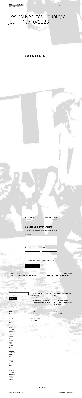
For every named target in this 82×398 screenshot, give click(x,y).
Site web (27, 253)
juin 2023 (10, 342)
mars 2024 (11, 325)
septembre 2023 (12, 336)
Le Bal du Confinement (16, 5)
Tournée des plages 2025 (36, 297)
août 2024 (11, 318)
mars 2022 (11, 368)
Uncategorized (34, 320)
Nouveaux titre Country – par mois (38, 316)
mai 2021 (10, 376)
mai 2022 (10, 365)
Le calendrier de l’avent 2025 (42, 5)
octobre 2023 (11, 334)
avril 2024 (11, 324)
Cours (32, 313)
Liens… (71, 5)
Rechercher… (11, 291)
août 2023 (11, 338)
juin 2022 (10, 363)
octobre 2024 (11, 316)
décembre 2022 (12, 352)
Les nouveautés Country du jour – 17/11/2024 (40, 298)
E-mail (43, 247)
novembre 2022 (12, 354)
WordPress (71, 392)
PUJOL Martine (57, 300)
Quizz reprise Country (35, 318)
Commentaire (28, 234)
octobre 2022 (11, 356)
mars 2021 (11, 379)
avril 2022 (11, 367)
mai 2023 (10, 343)
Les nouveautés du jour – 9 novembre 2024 (40, 300)
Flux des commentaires (58, 315)
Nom (26, 247)
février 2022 (11, 370)
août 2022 (11, 359)
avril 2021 (11, 377)
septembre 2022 (12, 358)
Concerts (33, 311)
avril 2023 (11, 345)
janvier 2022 (11, 372)
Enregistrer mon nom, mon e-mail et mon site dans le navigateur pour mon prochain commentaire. (40, 261)
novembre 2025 (12, 311)
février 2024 (11, 327)
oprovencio (29, 219)
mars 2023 (11, 347)
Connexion (56, 311)
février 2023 (11, 349)
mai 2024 (10, 322)
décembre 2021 (12, 374)
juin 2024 (10, 320)
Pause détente (65, 5)
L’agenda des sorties (30, 5)
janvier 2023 (11, 351)
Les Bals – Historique (56, 5)
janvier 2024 (11, 329)
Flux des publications (58, 313)
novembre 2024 (12, 315)
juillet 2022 (11, 361)
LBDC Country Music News (36, 315)
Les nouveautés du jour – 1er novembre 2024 (40, 302)
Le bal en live (64, 297)
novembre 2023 (12, 333)
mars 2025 (11, 313)
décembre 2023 (12, 331)
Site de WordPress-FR (58, 316)
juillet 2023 (11, 340)
